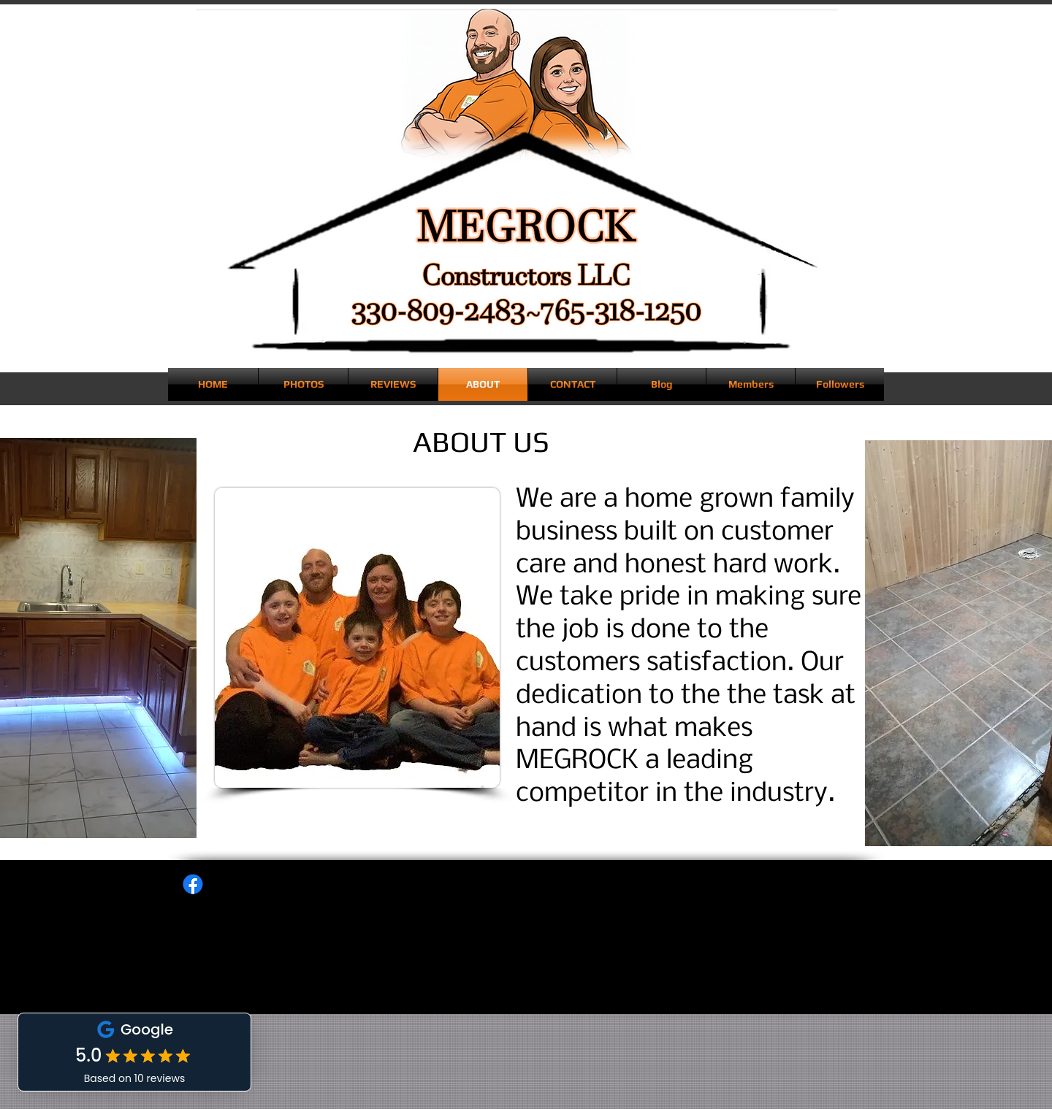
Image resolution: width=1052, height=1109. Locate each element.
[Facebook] (193, 884)
